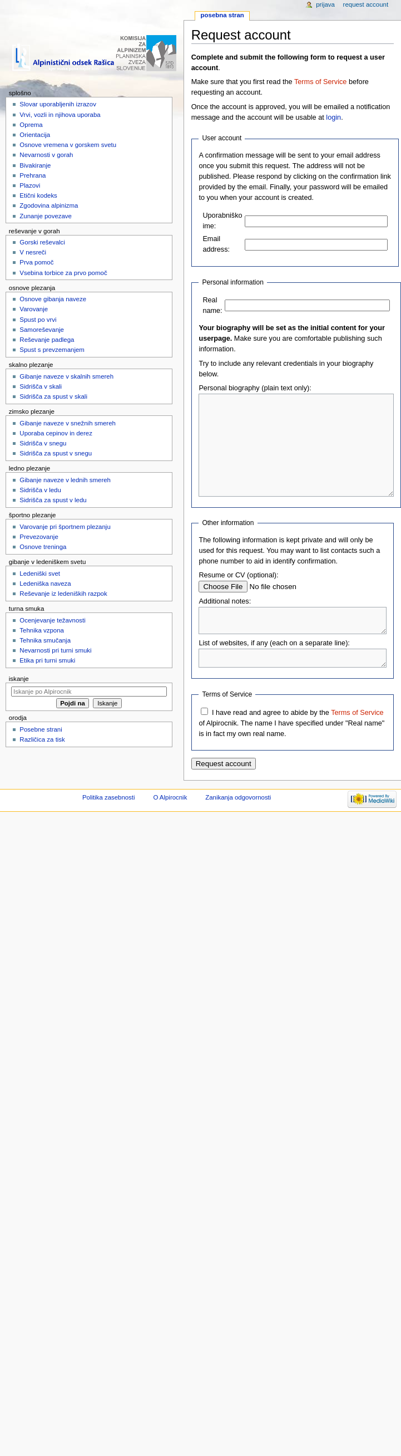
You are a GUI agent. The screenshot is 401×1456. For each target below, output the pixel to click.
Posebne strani (40, 729)
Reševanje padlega (46, 339)
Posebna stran (222, 15)
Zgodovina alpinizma (48, 205)
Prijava (325, 4)
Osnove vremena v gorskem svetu (67, 144)
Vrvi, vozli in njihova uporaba (59, 114)
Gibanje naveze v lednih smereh (65, 480)
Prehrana (32, 175)
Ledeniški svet (39, 573)
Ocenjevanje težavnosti (52, 620)
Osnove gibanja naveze (52, 299)
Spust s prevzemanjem (52, 349)
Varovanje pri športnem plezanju (64, 526)
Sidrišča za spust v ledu (52, 500)
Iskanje (19, 678)
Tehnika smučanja (45, 640)
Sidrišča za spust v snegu (55, 453)
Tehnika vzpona (41, 630)
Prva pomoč (36, 262)
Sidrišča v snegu (42, 443)
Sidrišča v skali (40, 386)
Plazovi (29, 185)
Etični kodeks (38, 195)
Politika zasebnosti (108, 825)
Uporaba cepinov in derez (55, 433)
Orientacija (34, 134)
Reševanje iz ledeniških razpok (63, 593)
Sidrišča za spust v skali (53, 396)
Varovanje (33, 309)
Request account (366, 4)
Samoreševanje (41, 329)
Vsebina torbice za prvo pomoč (63, 272)
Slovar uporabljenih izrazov (57, 104)
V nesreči (32, 252)
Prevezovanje (38, 536)
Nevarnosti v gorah (46, 154)
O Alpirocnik (170, 825)
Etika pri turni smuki (47, 660)
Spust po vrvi (37, 319)
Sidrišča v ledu (40, 490)
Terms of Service (320, 82)
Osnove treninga (42, 546)
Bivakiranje (35, 165)
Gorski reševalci (42, 242)
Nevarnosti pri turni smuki (55, 650)
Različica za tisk (42, 739)
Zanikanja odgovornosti (238, 825)
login (333, 117)
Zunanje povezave (45, 216)
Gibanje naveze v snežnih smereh (67, 423)
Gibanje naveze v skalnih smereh (66, 376)
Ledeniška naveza (45, 583)
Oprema (30, 124)
